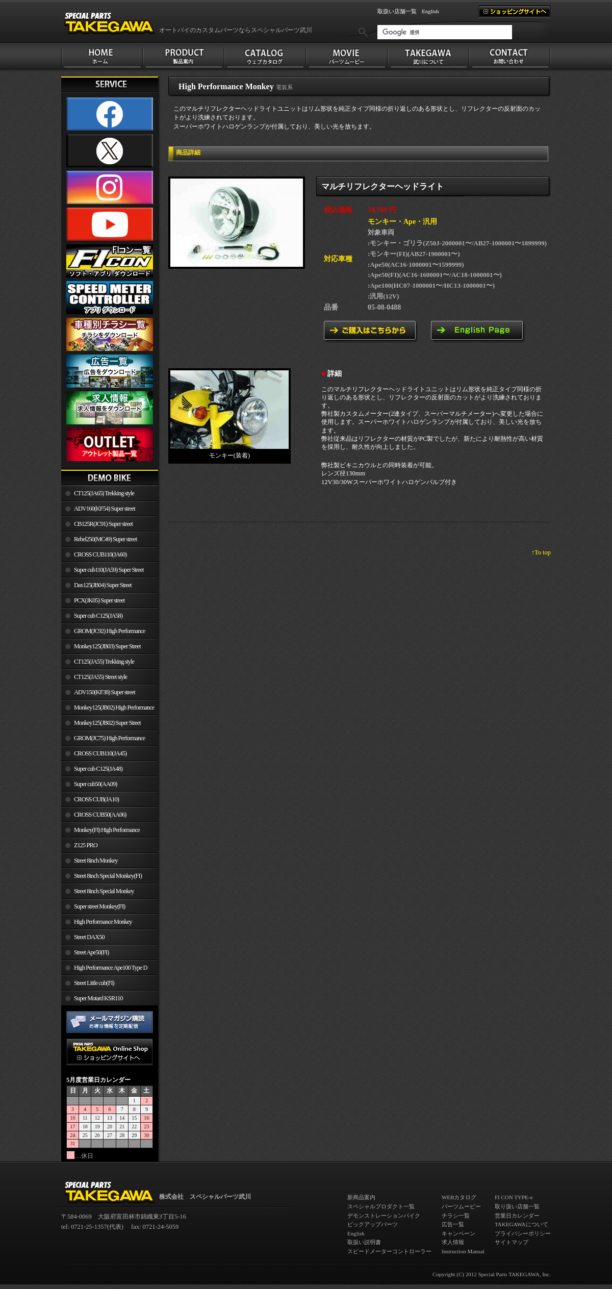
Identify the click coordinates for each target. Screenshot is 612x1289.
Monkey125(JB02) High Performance (114, 707)
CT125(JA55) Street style (100, 676)
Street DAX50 (89, 937)
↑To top (541, 552)
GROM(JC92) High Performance (109, 631)
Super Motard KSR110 (98, 998)
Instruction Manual (463, 1251)
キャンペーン (458, 1233)
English (430, 11)
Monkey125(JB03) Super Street (107, 646)
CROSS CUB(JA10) (96, 799)
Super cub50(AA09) (95, 784)
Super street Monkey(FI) (99, 906)
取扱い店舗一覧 (397, 11)
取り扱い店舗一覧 (517, 1206)
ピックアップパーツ (372, 1224)
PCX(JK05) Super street (99, 600)
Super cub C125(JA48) (98, 768)
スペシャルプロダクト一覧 (381, 1206)
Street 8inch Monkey (96, 860)
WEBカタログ (459, 1197)
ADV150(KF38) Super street (104, 692)
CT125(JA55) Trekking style (104, 661)
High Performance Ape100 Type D (110, 967)
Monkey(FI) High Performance (107, 829)
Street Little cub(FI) (94, 983)
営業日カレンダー (517, 1215)
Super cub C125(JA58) (98, 615)
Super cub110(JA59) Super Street (109, 569)
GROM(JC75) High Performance (109, 738)
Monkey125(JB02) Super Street (107, 722)
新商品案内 (361, 1197)
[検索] (444, 32)
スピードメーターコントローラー (389, 1251)
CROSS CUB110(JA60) (100, 554)
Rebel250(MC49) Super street (105, 539)
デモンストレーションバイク (383, 1215)
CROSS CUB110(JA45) (100, 753)
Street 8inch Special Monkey (104, 891)
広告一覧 (453, 1224)
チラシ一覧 (456, 1215)
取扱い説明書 (364, 1242)
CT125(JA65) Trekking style (104, 493)
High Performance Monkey (103, 921)
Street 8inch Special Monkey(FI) (108, 875)
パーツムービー (461, 1206)
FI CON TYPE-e (513, 1197)
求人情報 (453, 1242)
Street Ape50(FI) (91, 952)
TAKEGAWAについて (521, 1224)
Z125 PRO (85, 845)
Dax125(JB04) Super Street (103, 585)
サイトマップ (511, 1242)
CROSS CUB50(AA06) (100, 814)
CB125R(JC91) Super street (103, 523)
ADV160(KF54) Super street (104, 508)
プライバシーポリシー (523, 1233)
